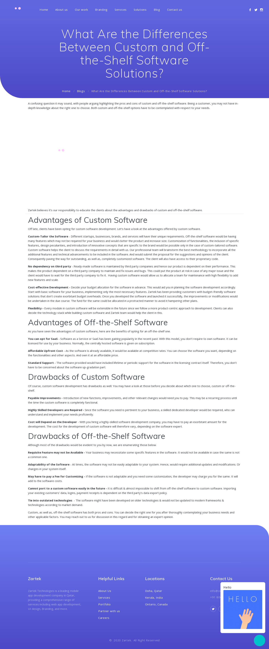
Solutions (140, 9)
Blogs (81, 91)
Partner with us (109, 611)
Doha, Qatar (153, 591)
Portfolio (104, 604)
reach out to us (81, 517)
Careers (103, 618)
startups (88, 236)
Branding (101, 9)
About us (61, 9)
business (78, 292)
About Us (104, 591)
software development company (139, 422)
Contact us (174, 9)
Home (44, 9)
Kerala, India (154, 597)
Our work (81, 9)
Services (121, 9)
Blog (157, 9)
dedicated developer (185, 410)
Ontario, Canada (156, 604)
